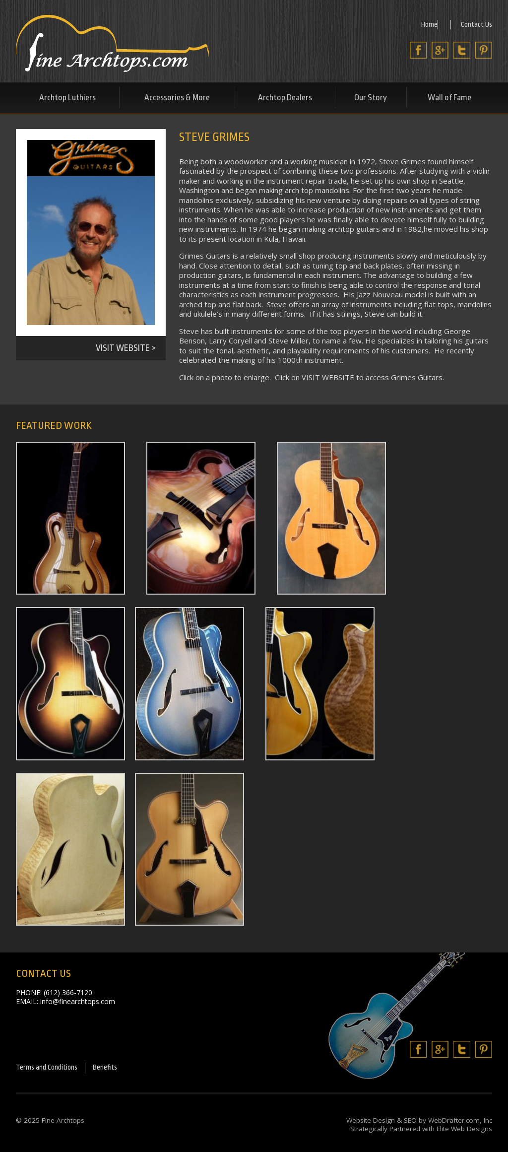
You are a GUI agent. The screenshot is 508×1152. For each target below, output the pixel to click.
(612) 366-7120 (68, 992)
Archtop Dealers (285, 97)
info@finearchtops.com (77, 1001)
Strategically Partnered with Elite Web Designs (421, 1130)
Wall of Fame (449, 97)
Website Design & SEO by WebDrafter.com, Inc (419, 1121)
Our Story (370, 97)
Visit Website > (126, 348)
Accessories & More (177, 97)
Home (427, 24)
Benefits (117, 1068)
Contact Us (475, 24)
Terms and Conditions (52, 1068)
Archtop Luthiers (67, 97)
